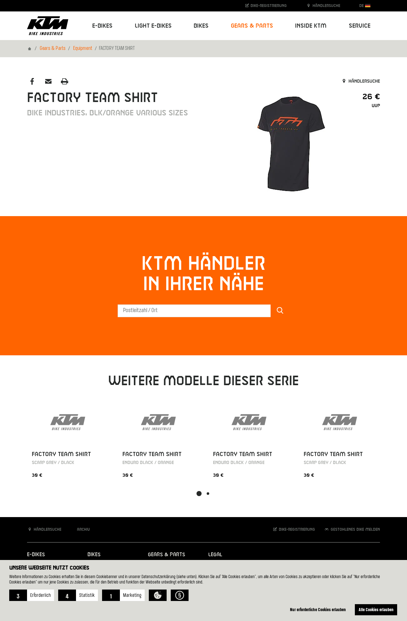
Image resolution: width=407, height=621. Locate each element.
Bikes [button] (201, 26)
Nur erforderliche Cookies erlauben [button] (318, 609)
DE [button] (364, 5)
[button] (31, 595)
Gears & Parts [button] (252, 26)
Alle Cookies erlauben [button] (376, 609)
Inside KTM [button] (311, 26)
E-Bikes (36, 555)
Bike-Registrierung (265, 5)
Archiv (80, 529)
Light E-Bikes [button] (153, 26)
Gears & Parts (53, 48)
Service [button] (359, 26)
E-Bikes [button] (102, 26)
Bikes (93, 555)
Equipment (82, 48)
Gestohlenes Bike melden (352, 529)
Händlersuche (323, 5)
